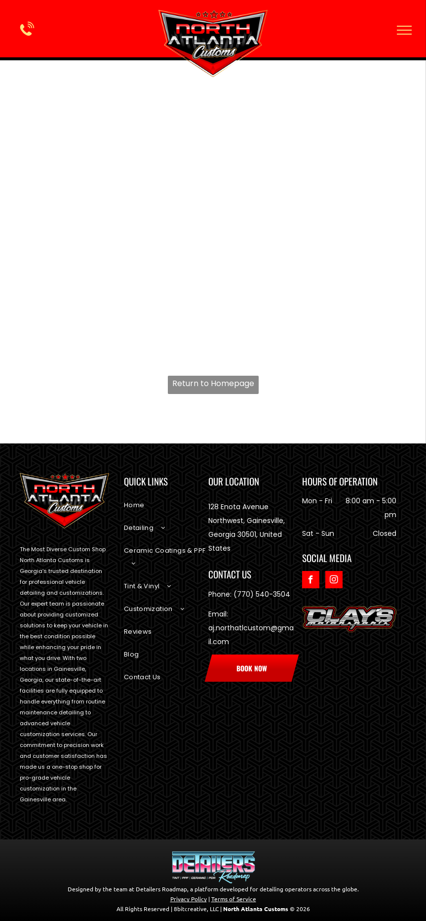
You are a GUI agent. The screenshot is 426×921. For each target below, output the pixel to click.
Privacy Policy (188, 899)
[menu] (404, 30)
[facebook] (310, 581)
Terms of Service (233, 899)
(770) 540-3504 (261, 594)
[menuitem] (166, 510)
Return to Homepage (213, 383)
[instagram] (334, 581)
